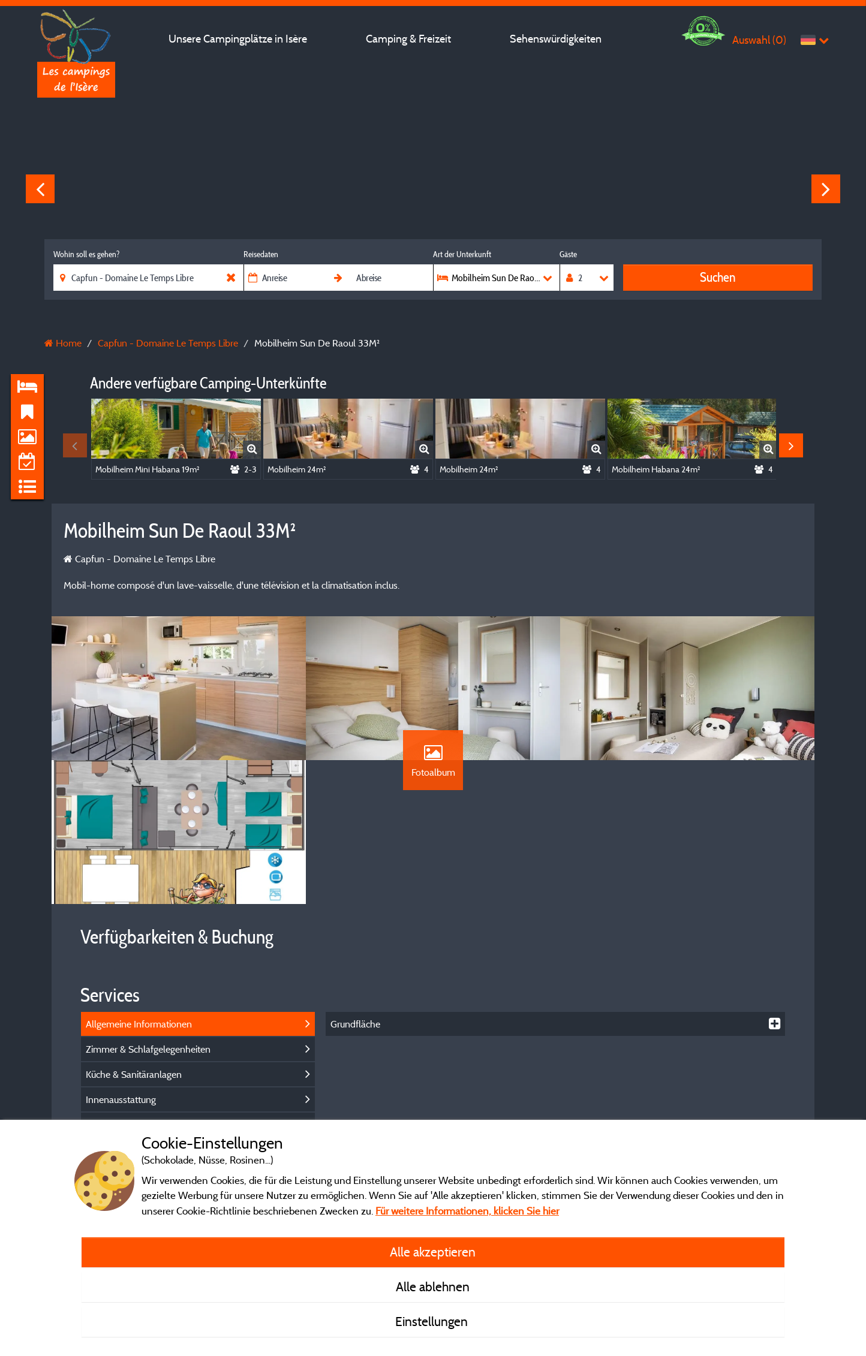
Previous (40, 188)
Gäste (568, 254)
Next (825, 188)
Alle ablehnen (433, 1286)
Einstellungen (433, 1321)
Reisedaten (260, 254)
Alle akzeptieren (433, 1251)
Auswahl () (759, 40)
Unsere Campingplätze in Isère (238, 39)
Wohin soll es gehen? (86, 254)
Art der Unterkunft (462, 254)
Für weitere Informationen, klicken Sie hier (467, 1210)
